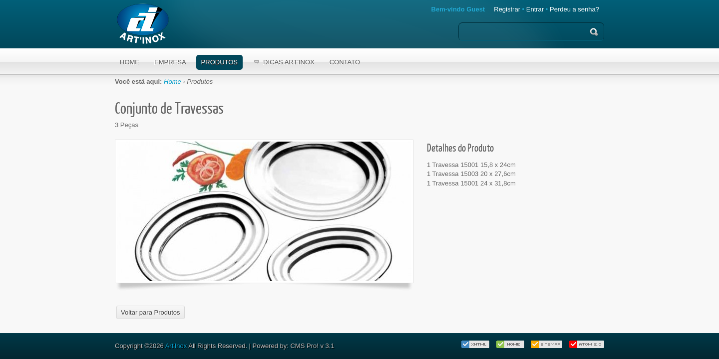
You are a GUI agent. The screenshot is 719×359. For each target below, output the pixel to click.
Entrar (535, 9)
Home (172, 81)
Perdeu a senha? (574, 9)
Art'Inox (176, 346)
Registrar (507, 9)
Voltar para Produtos (150, 312)
